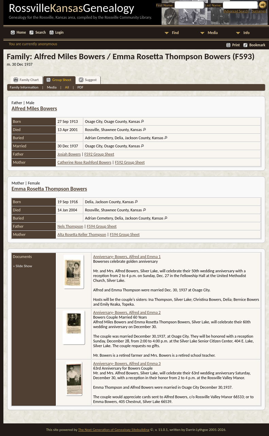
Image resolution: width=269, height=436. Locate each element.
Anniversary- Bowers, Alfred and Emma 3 (127, 363)
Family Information (24, 87)
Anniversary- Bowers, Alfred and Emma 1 (127, 256)
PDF (81, 87)
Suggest (88, 79)
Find (175, 33)
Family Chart (26, 79)
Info (246, 33)
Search (40, 32)
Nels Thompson (70, 226)
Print (236, 45)
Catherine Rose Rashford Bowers (84, 162)
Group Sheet (58, 79)
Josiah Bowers (69, 154)
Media (213, 33)
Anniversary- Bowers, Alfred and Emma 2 (127, 312)
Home (21, 32)
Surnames (259, 11)
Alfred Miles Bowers (34, 108)
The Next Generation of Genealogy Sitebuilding (113, 429)
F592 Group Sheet (99, 154)
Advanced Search (236, 11)
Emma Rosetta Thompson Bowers (49, 188)
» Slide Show (22, 266)
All (67, 87)
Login (59, 32)
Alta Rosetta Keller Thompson (81, 234)
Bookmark (257, 45)
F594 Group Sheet (101, 226)
